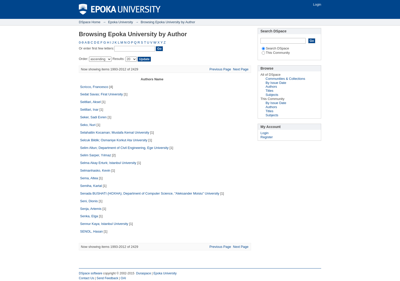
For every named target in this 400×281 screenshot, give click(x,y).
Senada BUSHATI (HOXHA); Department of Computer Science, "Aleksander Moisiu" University (149, 193)
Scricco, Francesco (94, 87)
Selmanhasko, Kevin (95, 170)
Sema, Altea (89, 178)
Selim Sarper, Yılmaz (95, 155)
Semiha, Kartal (91, 186)
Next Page (240, 69)
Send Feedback (107, 278)
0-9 (81, 42)
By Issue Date (276, 83)
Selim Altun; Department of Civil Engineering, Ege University (124, 148)
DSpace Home (90, 22)
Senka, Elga (89, 216)
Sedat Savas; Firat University (101, 94)
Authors (271, 86)
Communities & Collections (285, 79)
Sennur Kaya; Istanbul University (104, 224)
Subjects (272, 95)
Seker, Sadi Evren (93, 117)
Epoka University (120, 22)
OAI (123, 278)
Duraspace (143, 273)
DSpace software (90, 273)
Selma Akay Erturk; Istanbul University (108, 163)
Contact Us (86, 278)
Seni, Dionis (89, 201)
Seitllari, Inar (89, 109)
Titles (269, 91)
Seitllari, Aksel (90, 102)
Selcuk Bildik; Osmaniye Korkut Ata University (113, 140)
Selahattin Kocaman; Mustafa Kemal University (114, 132)
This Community (276, 53)
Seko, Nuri (88, 125)
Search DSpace (275, 48)
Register (266, 137)
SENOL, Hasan (91, 231)
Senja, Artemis (91, 209)
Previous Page (220, 69)
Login (317, 4)
